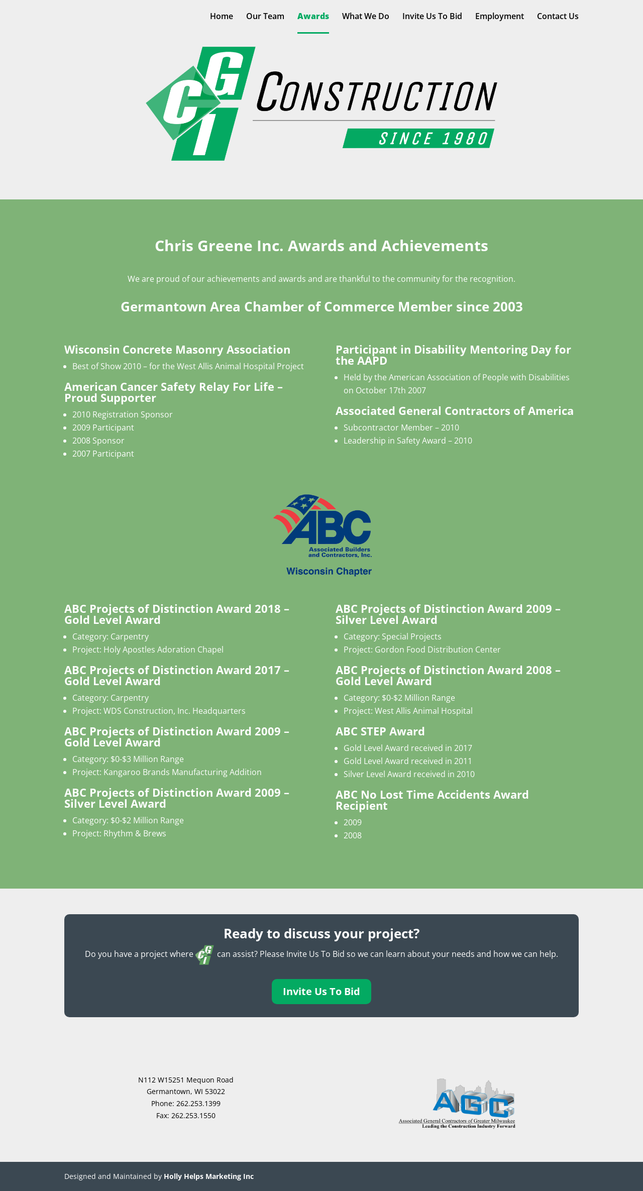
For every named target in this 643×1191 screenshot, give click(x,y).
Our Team (265, 17)
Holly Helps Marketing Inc (209, 1176)
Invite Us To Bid (432, 17)
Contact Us (558, 17)
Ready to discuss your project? (321, 933)
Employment (499, 17)
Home (221, 17)
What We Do (365, 17)
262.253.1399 (198, 1103)
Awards (313, 17)
